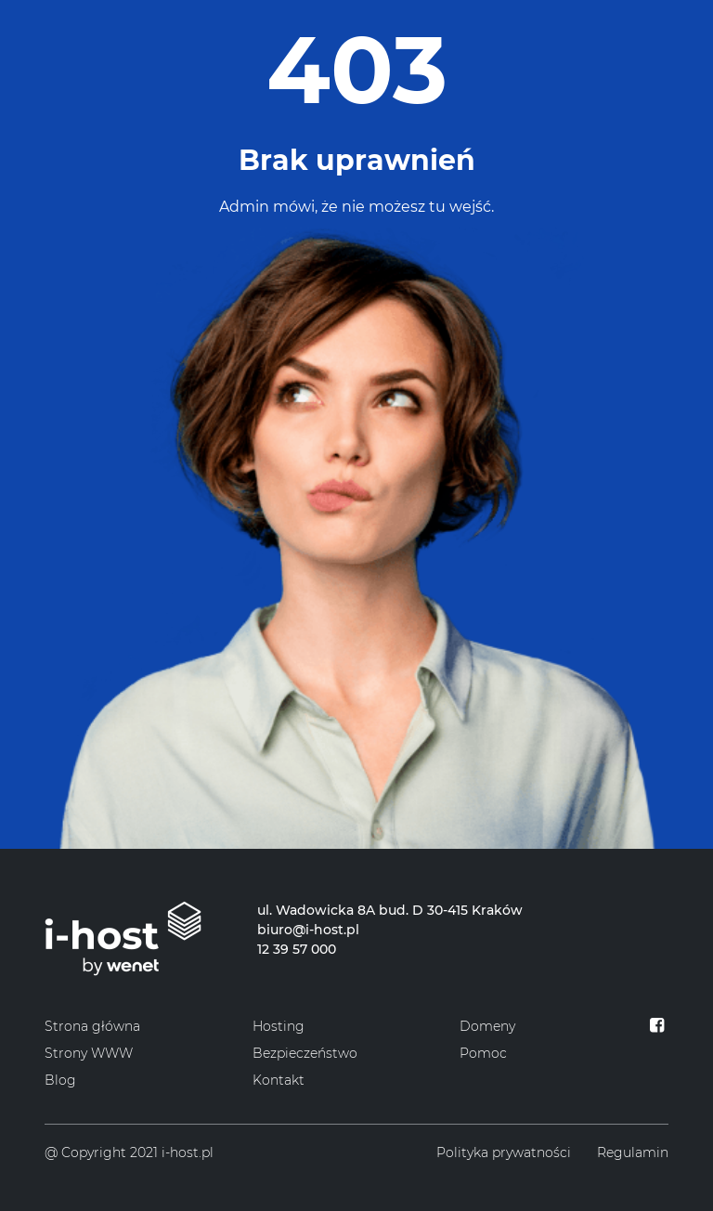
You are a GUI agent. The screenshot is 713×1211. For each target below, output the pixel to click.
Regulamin (632, 1152)
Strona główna (92, 1026)
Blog (60, 1080)
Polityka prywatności (503, 1152)
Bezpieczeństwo (305, 1053)
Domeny (487, 1026)
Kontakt (279, 1080)
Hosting (279, 1026)
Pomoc (483, 1053)
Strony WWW (89, 1053)
